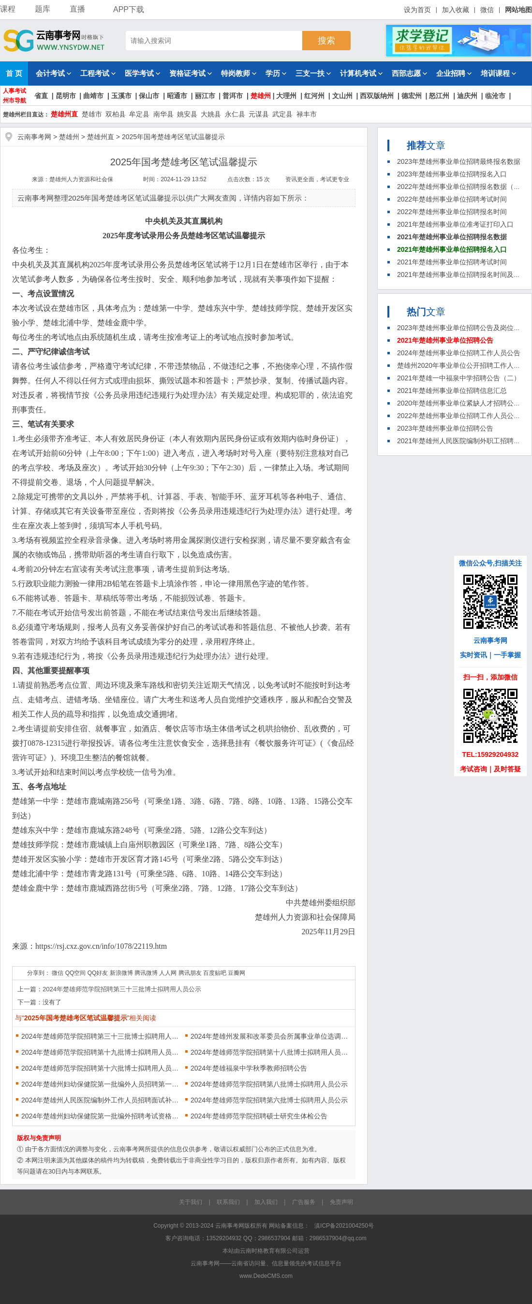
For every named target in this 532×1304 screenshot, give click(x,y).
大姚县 (211, 114)
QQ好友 (98, 973)
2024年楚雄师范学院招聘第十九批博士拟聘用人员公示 (102, 1052)
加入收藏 (455, 10)
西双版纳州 (377, 96)
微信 (487, 10)
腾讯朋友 (190, 973)
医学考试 (142, 73)
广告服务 (303, 1202)
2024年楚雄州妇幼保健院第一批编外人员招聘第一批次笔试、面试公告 (102, 1084)
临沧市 (495, 96)
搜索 (326, 40)
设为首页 (417, 10)
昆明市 (66, 96)
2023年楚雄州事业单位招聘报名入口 (452, 174)
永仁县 (235, 114)
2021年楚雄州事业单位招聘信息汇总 (452, 390)
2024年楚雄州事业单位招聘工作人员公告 (458, 353)
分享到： (38, 973)
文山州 (342, 96)
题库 (42, 9)
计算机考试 (361, 73)
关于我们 (190, 1202)
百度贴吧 (214, 973)
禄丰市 (306, 114)
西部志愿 (409, 73)
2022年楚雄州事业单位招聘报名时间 (452, 212)
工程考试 (98, 73)
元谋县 (259, 114)
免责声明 (341, 1202)
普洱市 (232, 96)
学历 (276, 73)
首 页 (14, 73)
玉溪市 (121, 96)
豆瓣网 (236, 973)
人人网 (168, 973)
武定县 (282, 114)
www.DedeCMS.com (266, 1276)
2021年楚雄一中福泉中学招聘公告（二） (458, 378)
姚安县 (187, 114)
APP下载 (124, 9)
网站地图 (518, 10)
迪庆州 (467, 96)
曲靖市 (93, 96)
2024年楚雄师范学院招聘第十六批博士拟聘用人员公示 (102, 1068)
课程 (7, 9)
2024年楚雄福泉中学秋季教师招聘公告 (249, 1068)
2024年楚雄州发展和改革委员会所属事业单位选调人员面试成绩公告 (272, 1036)
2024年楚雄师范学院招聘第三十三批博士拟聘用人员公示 (122, 989)
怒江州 (439, 96)
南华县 (163, 114)
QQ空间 (75, 973)
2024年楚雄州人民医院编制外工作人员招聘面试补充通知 (102, 1100)
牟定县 (139, 114)
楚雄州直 (64, 114)
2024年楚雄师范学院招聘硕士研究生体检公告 (259, 1116)
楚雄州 (261, 96)
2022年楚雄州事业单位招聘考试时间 (452, 199)
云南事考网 (34, 137)
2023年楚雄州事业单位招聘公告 (445, 428)
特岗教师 (238, 73)
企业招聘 (454, 73)
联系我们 (228, 1202)
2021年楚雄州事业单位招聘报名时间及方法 (462, 274)
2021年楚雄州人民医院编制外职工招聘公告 (462, 441)
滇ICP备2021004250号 (344, 1225)
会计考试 (53, 73)
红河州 (314, 96)
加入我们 (266, 1202)
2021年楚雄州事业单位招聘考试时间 (452, 262)
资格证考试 (190, 73)
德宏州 (411, 96)
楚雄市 (92, 114)
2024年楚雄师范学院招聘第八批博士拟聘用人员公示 (269, 1084)
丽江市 (205, 96)
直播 (77, 9)
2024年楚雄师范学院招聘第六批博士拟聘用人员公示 (269, 1100)
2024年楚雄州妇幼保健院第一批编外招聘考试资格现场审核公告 (102, 1116)
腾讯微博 (146, 973)
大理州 (286, 96)
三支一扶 (313, 73)
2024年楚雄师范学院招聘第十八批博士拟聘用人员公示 (272, 1052)
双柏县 (115, 114)
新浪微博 (121, 973)
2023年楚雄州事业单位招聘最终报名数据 (458, 161)
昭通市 (177, 96)
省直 (41, 96)
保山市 (149, 96)
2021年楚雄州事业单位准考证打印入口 (455, 224)
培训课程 (498, 73)
